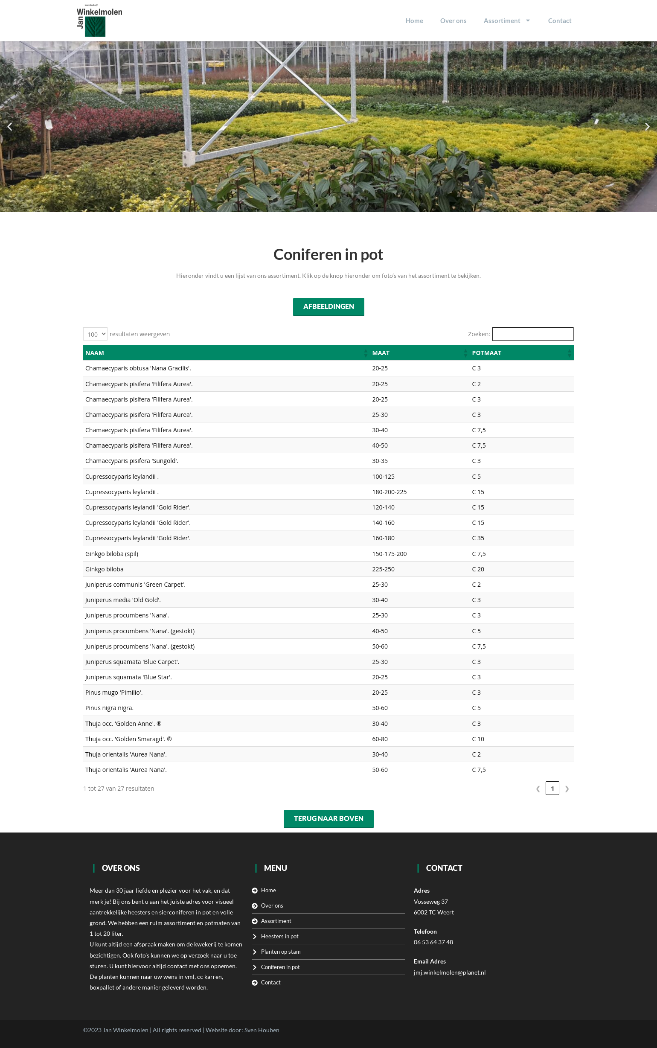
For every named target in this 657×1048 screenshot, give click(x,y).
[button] (9, 126)
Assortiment (507, 20)
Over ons (453, 20)
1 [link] (552, 788)
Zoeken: (479, 334)
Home (414, 20)
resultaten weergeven (140, 334)
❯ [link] (567, 788)
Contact (560, 20)
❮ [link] (538, 788)
